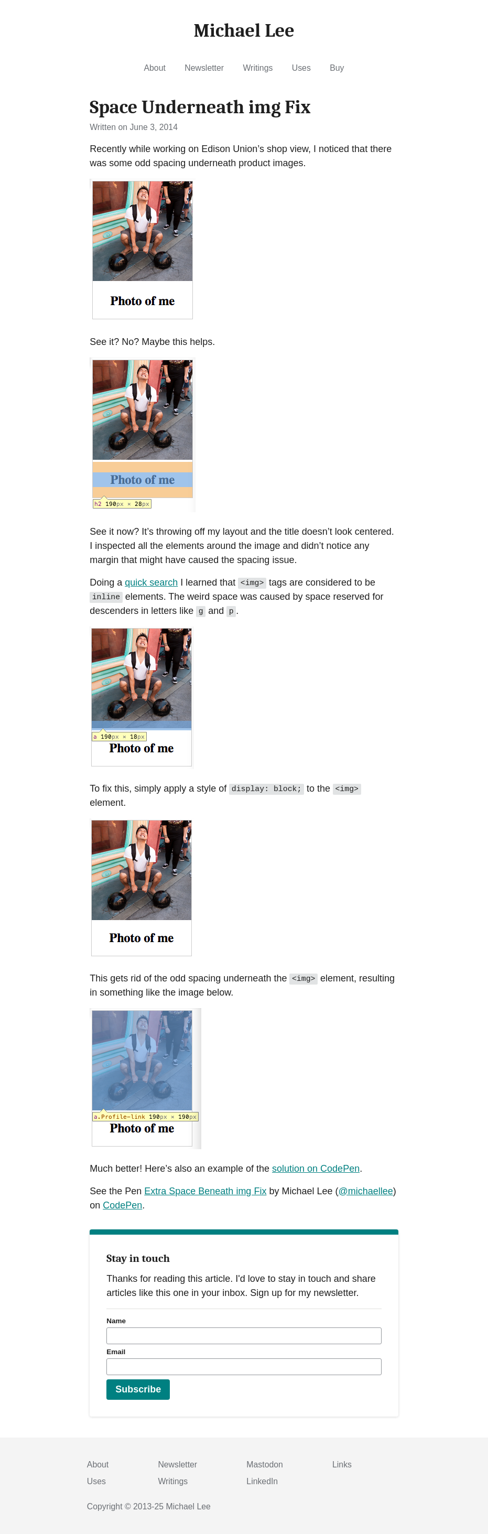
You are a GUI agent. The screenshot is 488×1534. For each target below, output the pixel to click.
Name (116, 1321)
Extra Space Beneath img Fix (205, 1191)
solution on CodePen (316, 1168)
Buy (337, 67)
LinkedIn (262, 1481)
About (155, 67)
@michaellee (365, 1191)
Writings (258, 67)
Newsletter (204, 67)
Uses (301, 67)
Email (115, 1352)
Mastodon (264, 1464)
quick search (151, 582)
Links (342, 1464)
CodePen (122, 1205)
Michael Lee (188, 1506)
